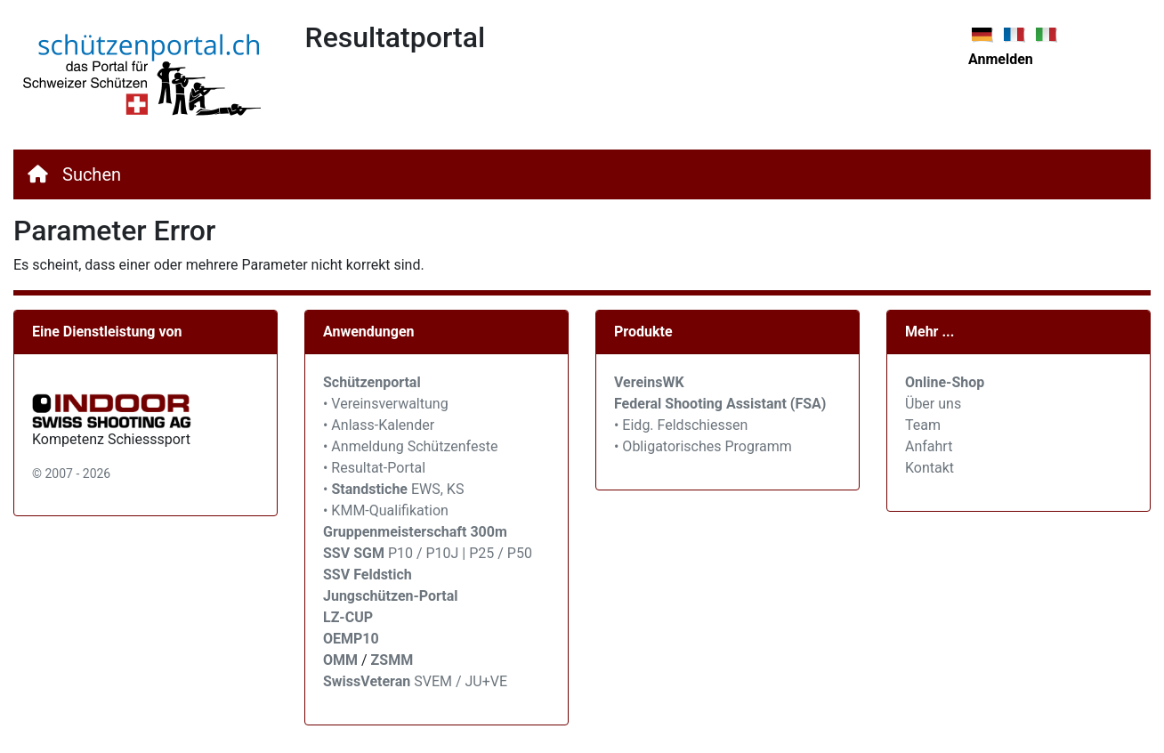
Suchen (91, 174)
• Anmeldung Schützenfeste (410, 446)
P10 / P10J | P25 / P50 (427, 553)
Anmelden (1000, 59)
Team (923, 425)
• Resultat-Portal (374, 467)
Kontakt (929, 467)
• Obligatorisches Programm (703, 446)
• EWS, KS (393, 489)
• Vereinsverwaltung (386, 403)
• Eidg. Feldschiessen (681, 425)
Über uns (933, 403)
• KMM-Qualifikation (386, 510)
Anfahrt (928, 446)
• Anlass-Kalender (378, 425)
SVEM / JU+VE (460, 681)
